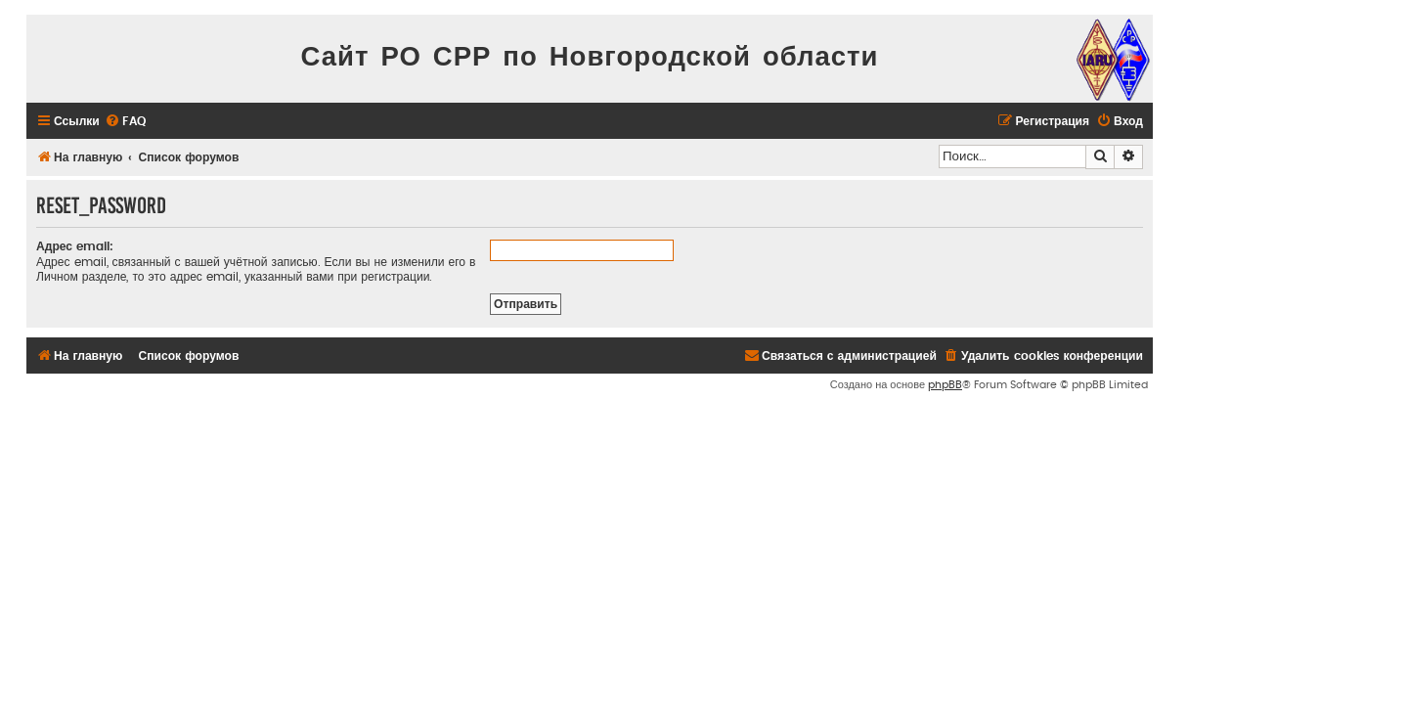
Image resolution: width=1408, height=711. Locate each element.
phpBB (945, 384)
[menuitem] (125, 122)
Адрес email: (74, 246)
